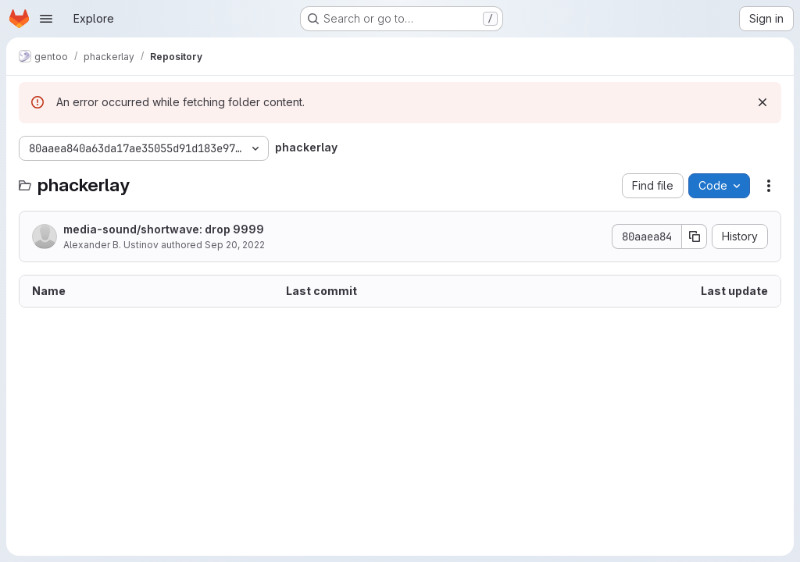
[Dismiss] (762, 102)
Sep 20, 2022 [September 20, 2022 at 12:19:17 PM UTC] (235, 245)
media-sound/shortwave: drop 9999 (163, 229)
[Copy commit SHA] (694, 236)
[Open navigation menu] (46, 18)
